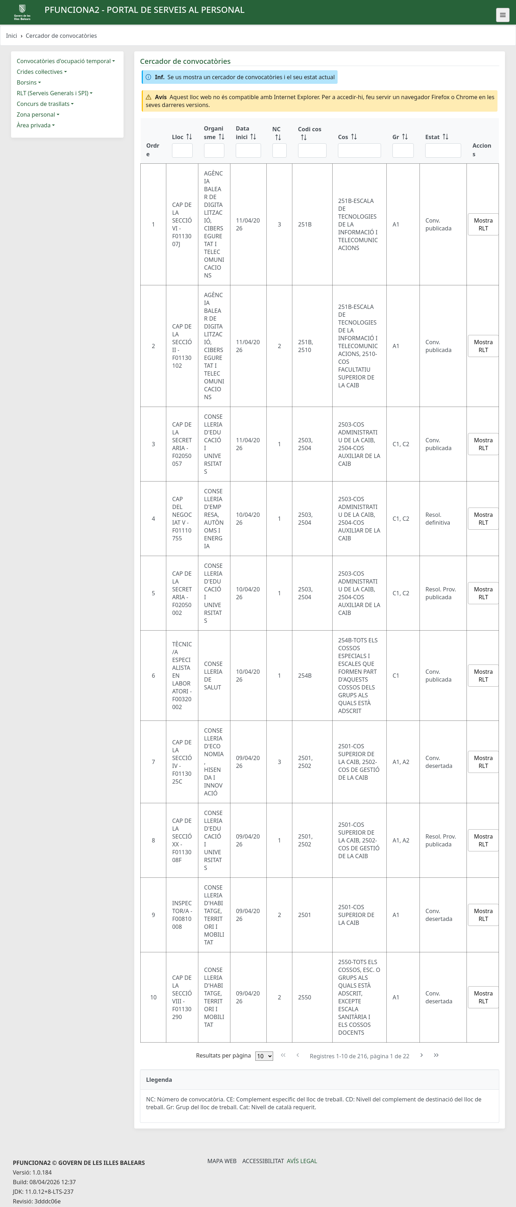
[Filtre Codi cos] (312, 150)
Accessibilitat (263, 1161)
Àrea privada (34, 125)
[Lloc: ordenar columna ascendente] (182, 141)
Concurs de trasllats (43, 104)
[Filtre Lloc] (182, 150)
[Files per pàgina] (264, 1056)
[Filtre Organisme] (214, 150)
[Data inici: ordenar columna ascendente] (248, 141)
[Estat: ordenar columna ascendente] (443, 141)
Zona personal (36, 114)
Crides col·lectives (40, 72)
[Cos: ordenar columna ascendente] (359, 141)
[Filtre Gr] (403, 150)
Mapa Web (221, 1161)
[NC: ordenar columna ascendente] (279, 141)
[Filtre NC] (279, 150)
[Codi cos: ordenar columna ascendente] (312, 141)
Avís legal (302, 1161)
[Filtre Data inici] (248, 150)
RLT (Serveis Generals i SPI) (52, 93)
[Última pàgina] (436, 1055)
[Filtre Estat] (443, 150)
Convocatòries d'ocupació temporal (64, 61)
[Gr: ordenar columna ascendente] (403, 141)
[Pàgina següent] (421, 1055)
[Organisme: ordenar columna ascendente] (214, 141)
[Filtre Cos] (359, 150)
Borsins (27, 82)
